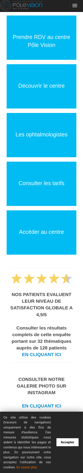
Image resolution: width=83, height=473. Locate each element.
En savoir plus (26, 467)
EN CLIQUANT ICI (41, 354)
